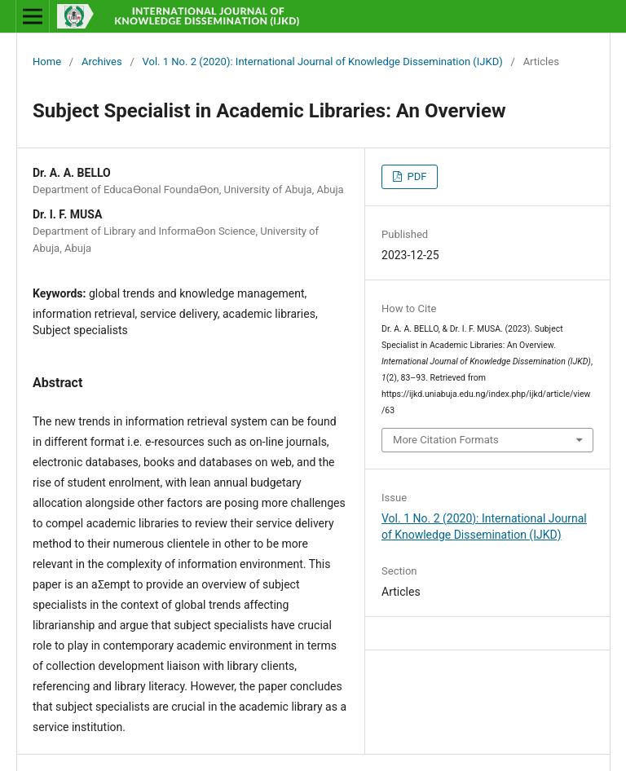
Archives (102, 61)
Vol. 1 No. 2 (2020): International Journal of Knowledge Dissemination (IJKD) (323, 61)
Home (47, 61)
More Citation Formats (446, 440)
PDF (415, 176)
